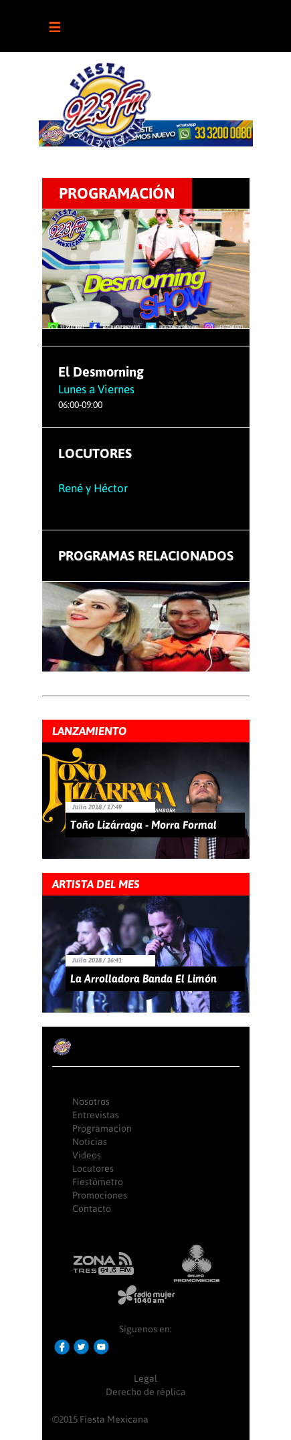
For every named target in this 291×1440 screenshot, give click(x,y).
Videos (86, 1155)
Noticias (89, 1141)
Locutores (93, 1168)
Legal (145, 1378)
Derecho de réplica (146, 1391)
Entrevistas (95, 1115)
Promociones (99, 1195)
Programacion (102, 1128)
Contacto (91, 1208)
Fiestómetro (97, 1181)
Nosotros (91, 1101)
